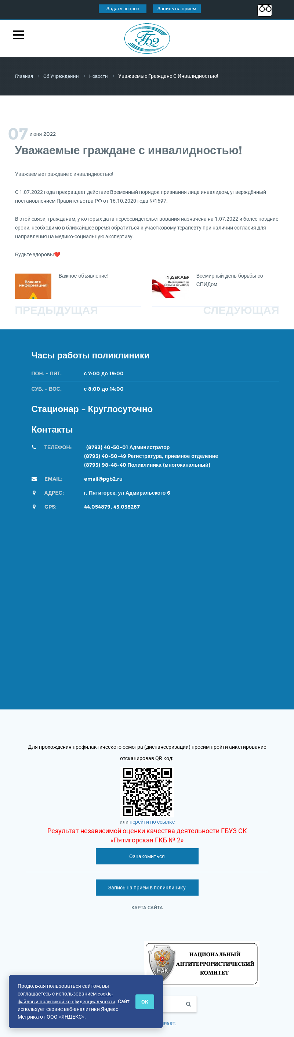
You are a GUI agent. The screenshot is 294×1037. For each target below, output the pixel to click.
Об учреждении (64, 76)
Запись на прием (176, 8)
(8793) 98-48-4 (103, 464)
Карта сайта (147, 907)
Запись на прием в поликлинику (147, 887)
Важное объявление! (84, 275)
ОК (144, 1002)
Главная (25, 76)
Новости (103, 76)
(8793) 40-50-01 (107, 447)
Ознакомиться (147, 856)
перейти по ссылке (152, 821)
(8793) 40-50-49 (105, 455)
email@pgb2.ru (103, 478)
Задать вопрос (122, 8)
